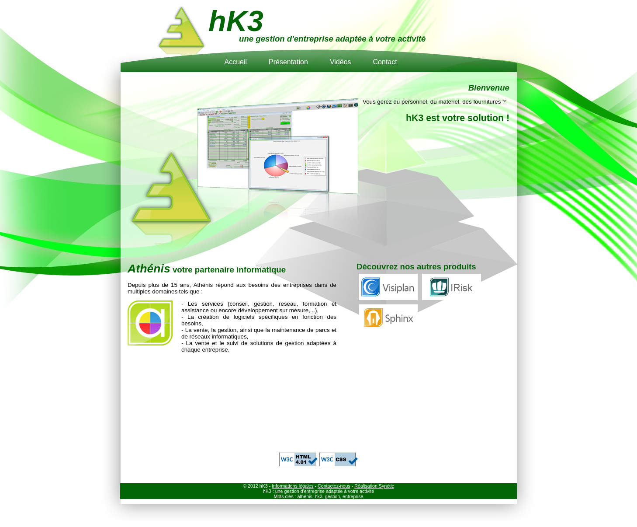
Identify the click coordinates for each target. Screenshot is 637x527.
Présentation (288, 62)
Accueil (235, 62)
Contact (385, 62)
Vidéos (340, 62)
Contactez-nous (334, 486)
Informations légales (292, 486)
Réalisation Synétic (374, 486)
